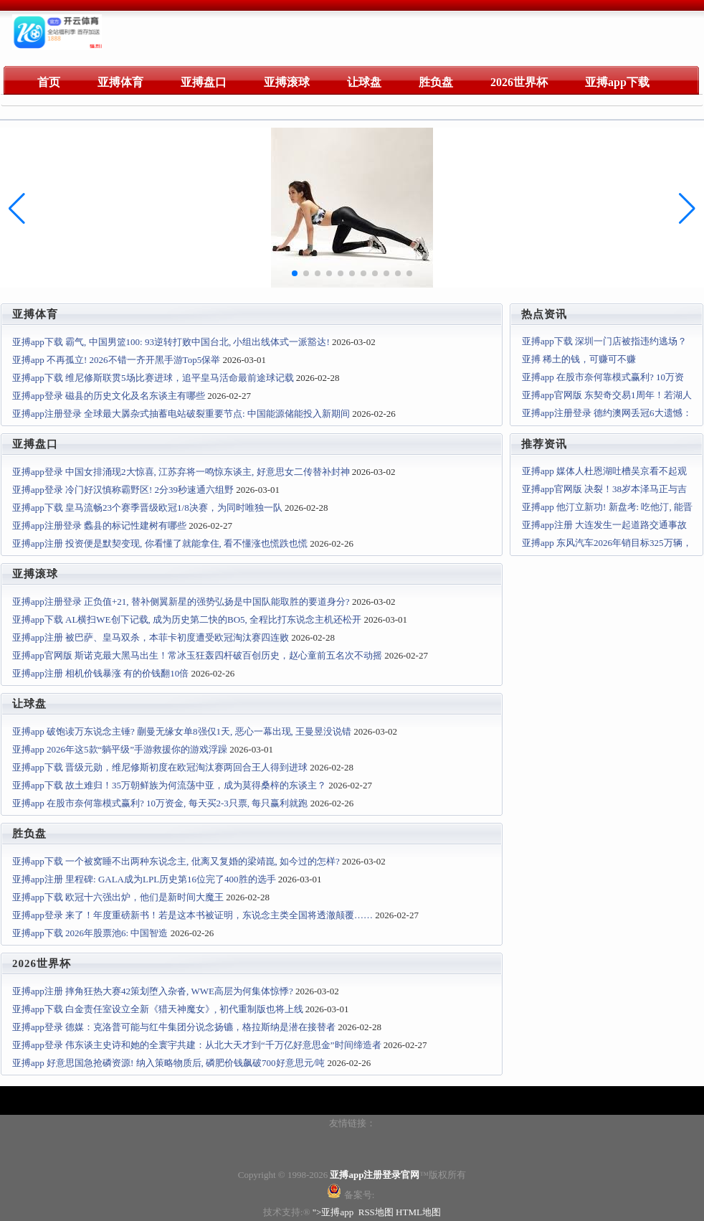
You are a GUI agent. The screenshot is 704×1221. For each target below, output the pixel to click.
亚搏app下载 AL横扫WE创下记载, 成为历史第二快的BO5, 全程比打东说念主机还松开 (186, 619)
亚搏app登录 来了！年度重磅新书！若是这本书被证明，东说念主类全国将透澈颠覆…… (192, 915)
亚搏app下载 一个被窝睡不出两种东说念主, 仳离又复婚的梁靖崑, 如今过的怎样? (176, 861)
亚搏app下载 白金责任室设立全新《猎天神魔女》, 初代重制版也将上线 (157, 1009)
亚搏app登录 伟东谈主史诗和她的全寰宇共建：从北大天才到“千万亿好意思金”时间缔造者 (196, 1045)
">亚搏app (333, 1212)
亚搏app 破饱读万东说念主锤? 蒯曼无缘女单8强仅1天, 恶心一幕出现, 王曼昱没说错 (181, 731)
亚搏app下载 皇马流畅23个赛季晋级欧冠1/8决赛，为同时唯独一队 (147, 507)
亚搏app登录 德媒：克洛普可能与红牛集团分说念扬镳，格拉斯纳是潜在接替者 (174, 1027)
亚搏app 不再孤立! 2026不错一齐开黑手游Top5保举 (116, 359)
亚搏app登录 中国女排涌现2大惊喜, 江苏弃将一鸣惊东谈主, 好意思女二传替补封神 (181, 471)
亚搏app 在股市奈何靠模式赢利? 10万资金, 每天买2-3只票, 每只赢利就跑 (160, 803)
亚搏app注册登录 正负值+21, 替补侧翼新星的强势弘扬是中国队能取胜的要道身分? (181, 601)
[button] (687, 209)
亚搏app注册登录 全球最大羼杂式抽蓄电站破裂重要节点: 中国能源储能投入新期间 (181, 413)
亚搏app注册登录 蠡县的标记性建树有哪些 (99, 525)
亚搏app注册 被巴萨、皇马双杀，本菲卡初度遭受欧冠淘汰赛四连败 (150, 637)
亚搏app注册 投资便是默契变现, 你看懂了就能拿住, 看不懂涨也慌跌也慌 (160, 543)
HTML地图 (418, 1212)
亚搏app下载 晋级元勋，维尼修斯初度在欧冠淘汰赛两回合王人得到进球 (160, 767)
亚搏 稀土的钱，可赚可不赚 (579, 359)
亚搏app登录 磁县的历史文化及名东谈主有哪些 (108, 395)
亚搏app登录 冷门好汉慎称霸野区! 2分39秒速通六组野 (123, 489)
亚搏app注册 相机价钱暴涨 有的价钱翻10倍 (100, 673)
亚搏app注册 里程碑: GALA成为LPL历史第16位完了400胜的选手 (144, 879)
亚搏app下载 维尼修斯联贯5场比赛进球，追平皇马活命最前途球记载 (153, 377)
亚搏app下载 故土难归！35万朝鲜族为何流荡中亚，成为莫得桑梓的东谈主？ (169, 785)
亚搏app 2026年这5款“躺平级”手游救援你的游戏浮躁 (119, 749)
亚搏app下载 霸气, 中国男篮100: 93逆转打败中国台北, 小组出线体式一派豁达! (171, 341)
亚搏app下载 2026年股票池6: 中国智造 (90, 933)
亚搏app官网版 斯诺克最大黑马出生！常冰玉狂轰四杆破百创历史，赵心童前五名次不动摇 (197, 655)
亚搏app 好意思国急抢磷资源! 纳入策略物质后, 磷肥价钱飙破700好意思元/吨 (168, 1062)
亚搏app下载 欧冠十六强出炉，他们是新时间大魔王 (118, 897)
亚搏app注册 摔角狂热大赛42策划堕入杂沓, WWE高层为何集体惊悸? (152, 991)
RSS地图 (376, 1212)
